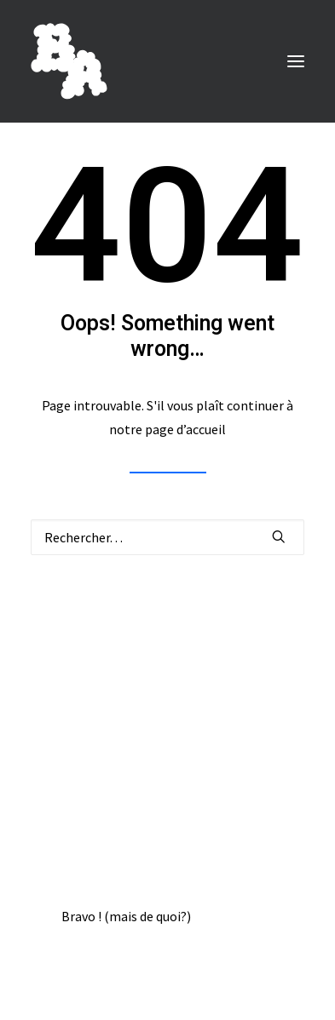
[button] (296, 61)
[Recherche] (167, 537)
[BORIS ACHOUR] (69, 61)
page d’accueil (185, 429)
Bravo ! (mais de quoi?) (126, 916)
